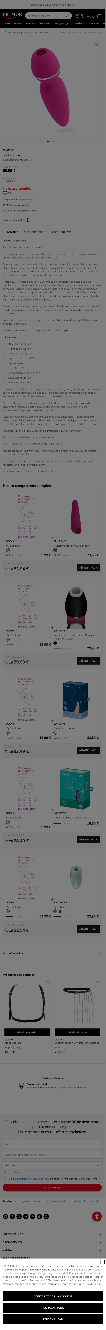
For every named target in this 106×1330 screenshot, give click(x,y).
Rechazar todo (53, 1307)
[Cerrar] (102, 1262)
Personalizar (53, 1319)
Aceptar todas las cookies (53, 1296)
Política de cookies (91, 1283)
